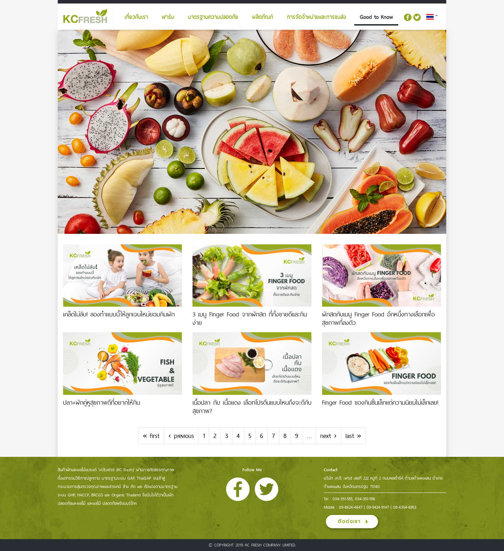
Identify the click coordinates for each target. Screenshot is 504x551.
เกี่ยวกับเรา (136, 17)
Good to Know (376, 17)
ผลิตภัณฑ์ (262, 17)
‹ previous (181, 435)
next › (328, 435)
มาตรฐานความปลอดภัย (213, 17)
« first (151, 435)
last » (353, 435)
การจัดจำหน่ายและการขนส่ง (316, 17)
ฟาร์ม (168, 17)
